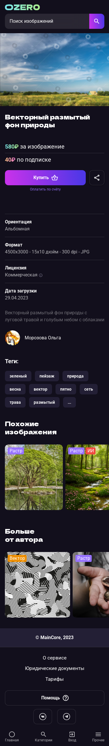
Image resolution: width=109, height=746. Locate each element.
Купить (45, 177)
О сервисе (55, 658)
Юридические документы (54, 668)
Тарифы (54, 679)
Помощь (55, 697)
